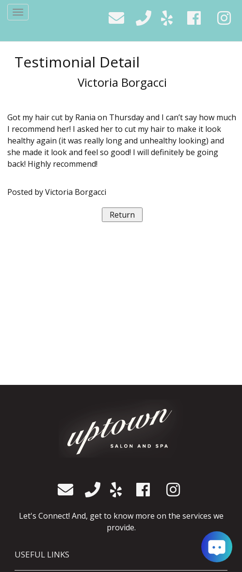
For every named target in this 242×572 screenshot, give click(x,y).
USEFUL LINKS (42, 554)
